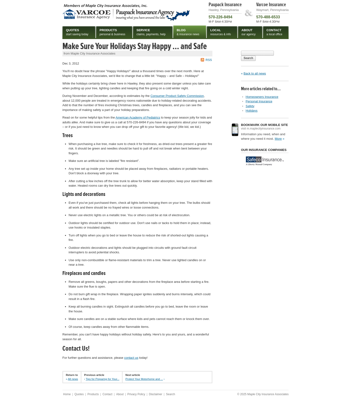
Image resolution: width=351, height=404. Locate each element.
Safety (250, 106)
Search (248, 58)
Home (67, 394)
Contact (107, 394)
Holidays (252, 110)
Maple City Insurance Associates (126, 12)
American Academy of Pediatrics (137, 117)
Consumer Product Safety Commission (177, 96)
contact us (131, 357)
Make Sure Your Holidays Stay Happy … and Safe (134, 46)
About (120, 394)
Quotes (79, 394)
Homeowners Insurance (262, 97)
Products (93, 394)
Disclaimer (155, 394)
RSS (209, 60)
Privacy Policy (136, 394)
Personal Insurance (259, 101)
